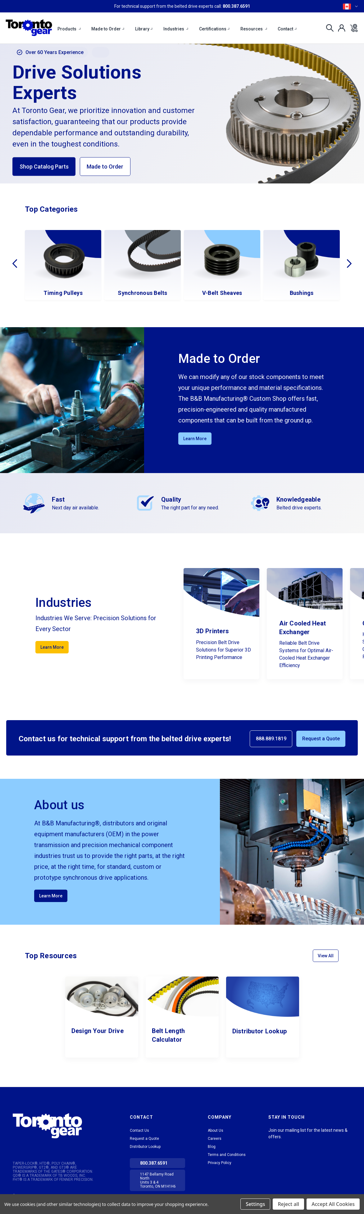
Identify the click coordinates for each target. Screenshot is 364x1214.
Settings (255, 1204)
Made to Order (108, 28)
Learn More (195, 438)
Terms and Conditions (227, 1155)
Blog (212, 1146)
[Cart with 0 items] (352, 28)
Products (69, 28)
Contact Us (139, 1130)
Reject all (288, 1204)
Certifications (214, 28)
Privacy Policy (219, 1163)
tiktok (284, 1144)
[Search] (328, 28)
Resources (254, 28)
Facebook (295, 1144)
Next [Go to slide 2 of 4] (349, 263)
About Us (215, 1130)
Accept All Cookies (333, 1204)
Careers (214, 1138)
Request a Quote (321, 739)
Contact (287, 28)
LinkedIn (272, 1144)
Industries (176, 28)
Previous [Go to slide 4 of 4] (15, 263)
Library (144, 28)
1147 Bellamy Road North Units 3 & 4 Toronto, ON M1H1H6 (158, 1180)
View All (326, 955)
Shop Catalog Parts (44, 166)
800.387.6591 (236, 6)
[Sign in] (339, 28)
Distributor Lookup (145, 1146)
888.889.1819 (271, 739)
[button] (58, 1125)
